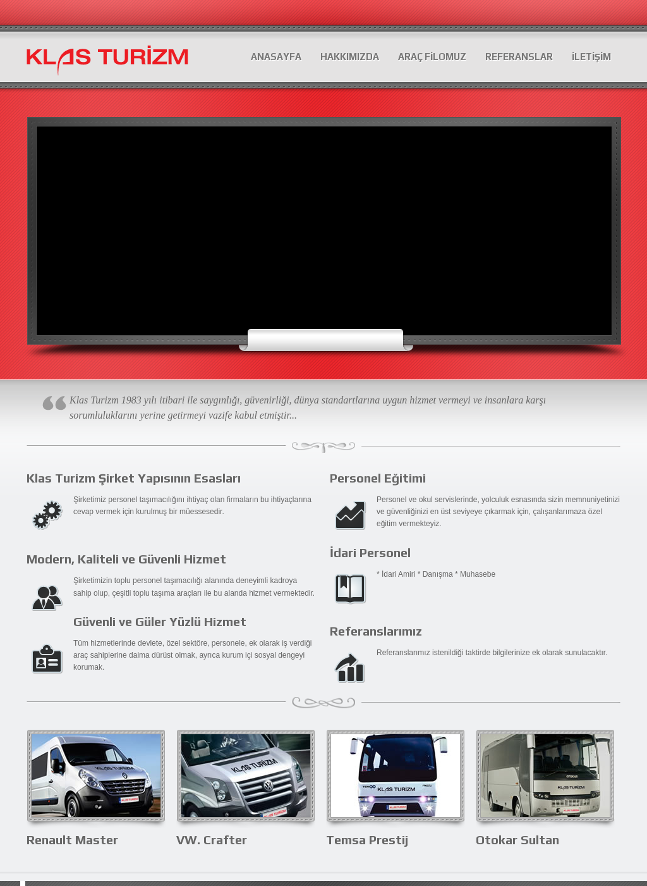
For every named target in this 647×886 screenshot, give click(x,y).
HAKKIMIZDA (349, 56)
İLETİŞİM (591, 56)
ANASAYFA (276, 56)
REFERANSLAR (519, 56)
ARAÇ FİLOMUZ (432, 56)
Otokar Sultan (517, 839)
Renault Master (72, 839)
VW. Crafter (211, 839)
